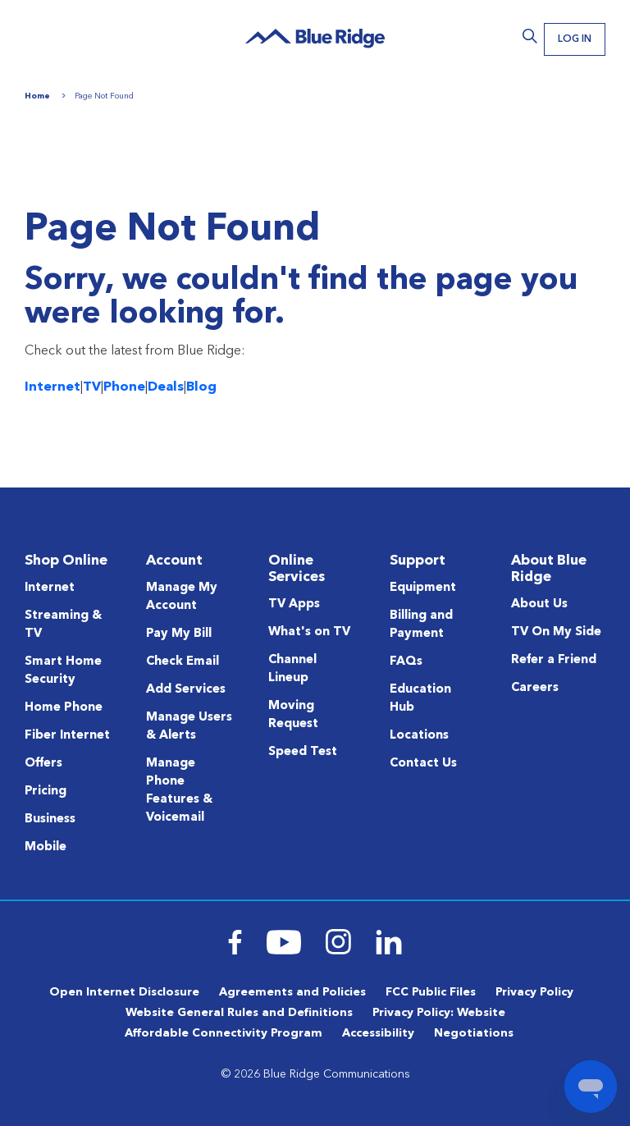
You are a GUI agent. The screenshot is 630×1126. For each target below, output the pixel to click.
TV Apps (294, 604)
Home (37, 96)
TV (92, 387)
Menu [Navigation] (41, 35)
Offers (43, 764)
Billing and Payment (421, 625)
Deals (166, 387)
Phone (124, 387)
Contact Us (423, 764)
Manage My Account (181, 597)
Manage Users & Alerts (189, 727)
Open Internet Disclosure (124, 992)
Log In (572, 40)
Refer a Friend (553, 660)
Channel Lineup (292, 669)
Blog (201, 387)
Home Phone (64, 708)
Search (524, 36)
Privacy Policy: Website (438, 1012)
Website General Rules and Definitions (239, 1012)
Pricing (45, 791)
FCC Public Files (431, 992)
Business (50, 819)
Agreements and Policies (292, 992)
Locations (419, 736)
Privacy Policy (534, 992)
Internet (52, 387)
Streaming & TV (63, 625)
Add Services (186, 690)
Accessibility (378, 1033)
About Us (539, 604)
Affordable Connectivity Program (223, 1033)
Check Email (182, 662)
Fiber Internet (67, 736)
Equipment (423, 588)
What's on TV (309, 632)
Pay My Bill (179, 634)
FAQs (406, 662)
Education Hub (420, 699)
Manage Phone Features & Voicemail (179, 791)
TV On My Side (556, 632)
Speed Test (302, 752)
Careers (535, 688)
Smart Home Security (63, 671)
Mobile (45, 847)
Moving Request (293, 715)
